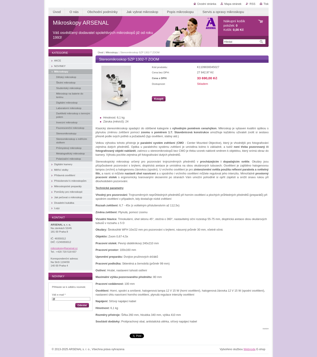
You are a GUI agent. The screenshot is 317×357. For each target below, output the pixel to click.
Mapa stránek (232, 4)
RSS (252, 4)
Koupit (158, 98)
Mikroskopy (112, 52)
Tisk (266, 4)
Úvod (100, 52)
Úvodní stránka (206, 4)
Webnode (249, 349)
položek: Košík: (234, 25)
